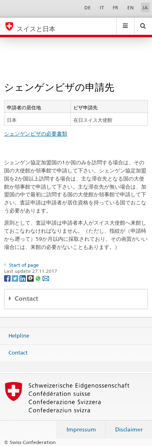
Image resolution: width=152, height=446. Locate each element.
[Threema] (31, 278)
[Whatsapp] (39, 278)
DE (87, 7)
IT (102, 7)
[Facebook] (8, 278)
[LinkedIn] (23, 278)
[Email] (46, 278)
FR (115, 7)
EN (130, 7)
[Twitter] (15, 278)
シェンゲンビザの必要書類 (35, 133)
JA (145, 7)
